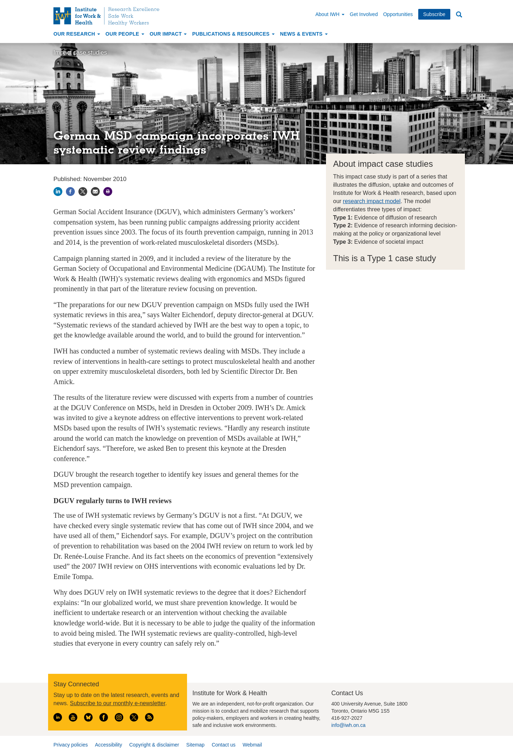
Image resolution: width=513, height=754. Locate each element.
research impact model (372, 201)
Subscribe (434, 14)
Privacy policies (70, 745)
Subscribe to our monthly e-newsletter (117, 703)
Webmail (252, 745)
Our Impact (168, 34)
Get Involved (364, 14)
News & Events (304, 34)
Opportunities (398, 14)
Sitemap (195, 745)
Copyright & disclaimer (154, 745)
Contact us (223, 745)
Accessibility (108, 745)
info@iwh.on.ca (348, 725)
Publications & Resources (233, 34)
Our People (124, 34)
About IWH (329, 14)
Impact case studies (80, 52)
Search (459, 15)
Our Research (76, 34)
